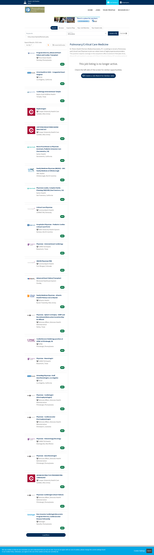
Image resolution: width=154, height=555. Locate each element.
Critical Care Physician (44, 207)
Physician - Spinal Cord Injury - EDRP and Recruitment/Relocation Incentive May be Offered (50, 317)
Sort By (28, 45)
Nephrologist (41, 109)
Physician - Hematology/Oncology (48, 439)
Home (90, 10)
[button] (124, 33)
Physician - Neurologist (44, 358)
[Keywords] (46, 33)
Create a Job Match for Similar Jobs (98, 75)
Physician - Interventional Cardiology (49, 244)
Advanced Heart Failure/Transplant (48, 278)
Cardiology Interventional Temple (48, 92)
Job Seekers (112, 2)
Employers (124, 2)
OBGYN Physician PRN (44, 261)
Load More (45, 535)
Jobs (98, 10)
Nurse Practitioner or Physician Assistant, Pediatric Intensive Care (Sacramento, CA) (48, 149)
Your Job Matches (83, 28)
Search (54, 28)
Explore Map (70, 28)
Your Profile (109, 10)
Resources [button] (123, 10)
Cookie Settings (139, 551)
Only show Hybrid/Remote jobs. (38, 37)
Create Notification (59, 45)
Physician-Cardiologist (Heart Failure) (50, 495)
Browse (61, 28)
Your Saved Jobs (97, 28)
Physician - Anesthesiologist (46, 456)
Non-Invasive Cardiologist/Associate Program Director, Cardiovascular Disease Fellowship (49, 516)
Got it (149, 551)
